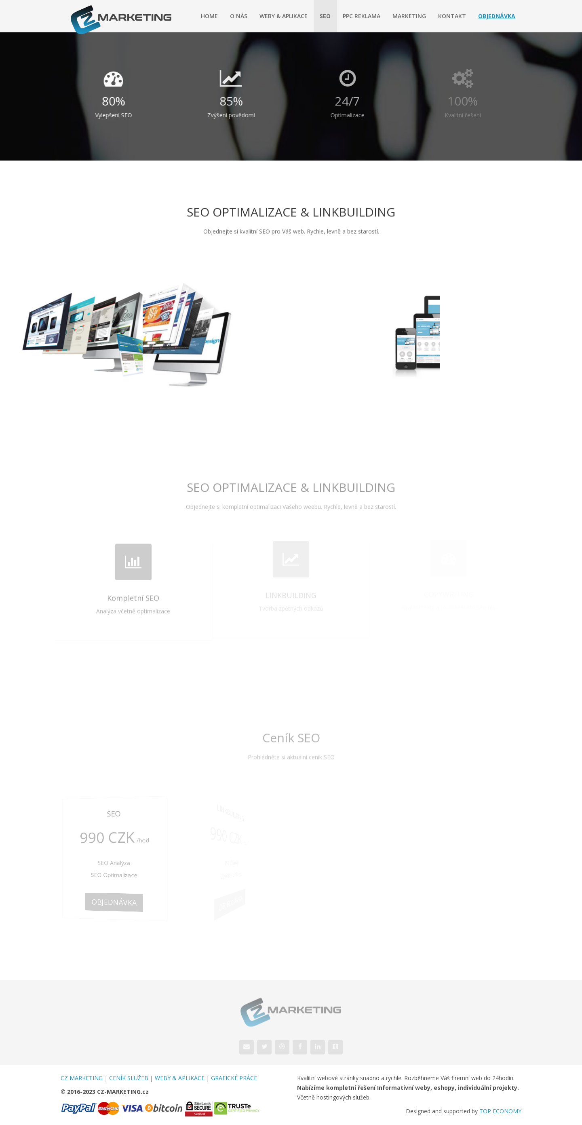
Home (209, 16)
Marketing (409, 16)
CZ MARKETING (82, 1078)
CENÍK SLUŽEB (128, 1078)
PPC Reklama (361, 16)
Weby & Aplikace (283, 16)
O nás (238, 16)
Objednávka (496, 16)
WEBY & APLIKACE (180, 1078)
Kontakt (452, 16)
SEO (325, 16)
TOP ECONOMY (500, 1111)
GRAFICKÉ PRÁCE (234, 1078)
